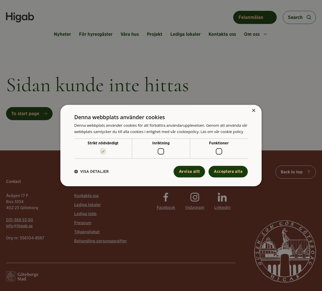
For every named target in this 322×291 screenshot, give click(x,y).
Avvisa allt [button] (189, 171)
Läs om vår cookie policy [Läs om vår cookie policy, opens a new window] (221, 131)
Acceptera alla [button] (228, 171)
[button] (91, 171)
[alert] (161, 145)
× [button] (253, 111)
